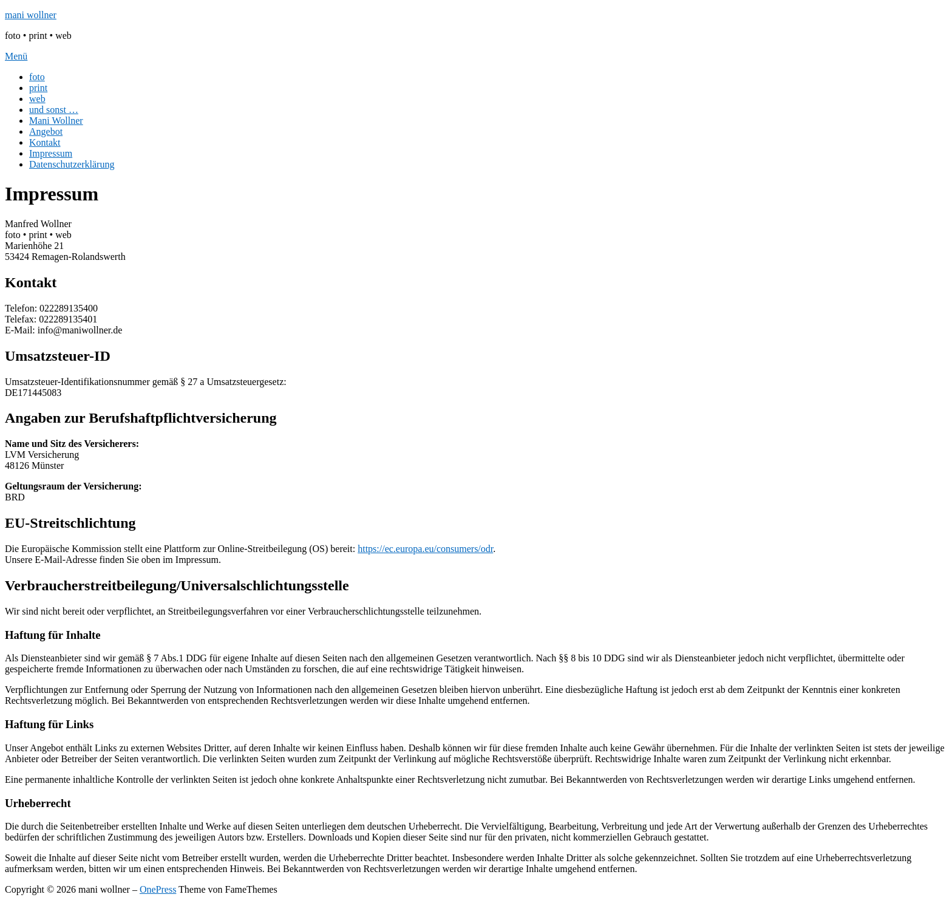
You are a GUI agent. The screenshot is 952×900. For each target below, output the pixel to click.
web (37, 99)
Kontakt (45, 142)
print (38, 88)
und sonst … (53, 109)
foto (37, 77)
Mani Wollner (56, 120)
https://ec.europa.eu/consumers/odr (425, 549)
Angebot (46, 131)
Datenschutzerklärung (71, 164)
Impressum (50, 153)
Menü (16, 56)
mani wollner (30, 15)
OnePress (158, 889)
